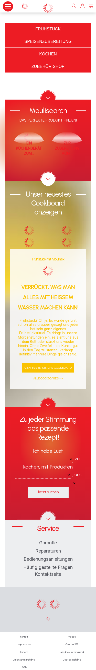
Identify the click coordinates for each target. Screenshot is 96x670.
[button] (82, 6)
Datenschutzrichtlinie (24, 659)
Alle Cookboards (48, 378)
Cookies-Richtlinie (72, 659)
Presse (72, 636)
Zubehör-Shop (48, 66)
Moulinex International (72, 652)
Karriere (24, 652)
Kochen (48, 54)
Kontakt (24, 636)
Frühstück (48, 29)
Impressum (23, 644)
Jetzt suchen (48, 492)
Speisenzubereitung (47, 41)
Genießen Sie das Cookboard (48, 367)
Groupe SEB (72, 644)
